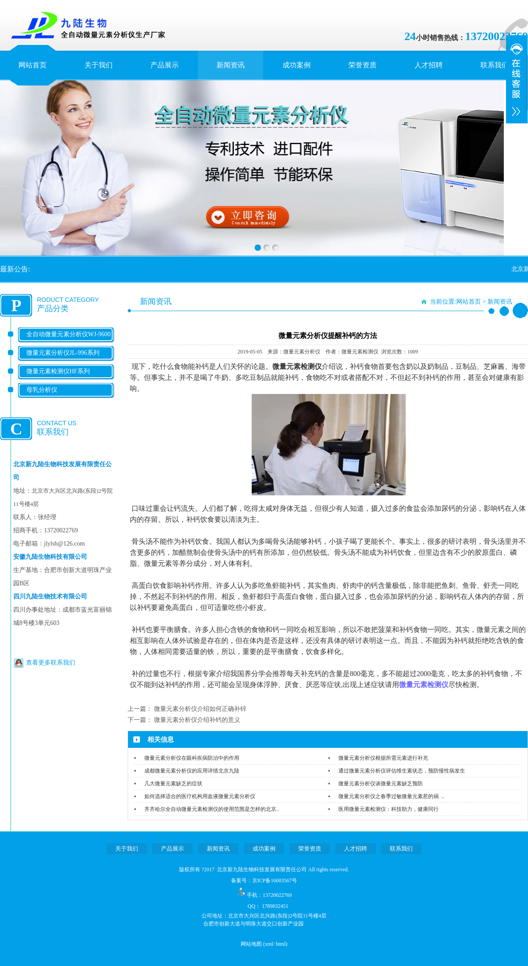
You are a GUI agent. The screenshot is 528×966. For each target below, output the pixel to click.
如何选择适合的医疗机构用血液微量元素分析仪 (199, 796)
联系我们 (494, 65)
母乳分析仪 (41, 389)
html (281, 944)
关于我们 (98, 65)
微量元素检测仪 (423, 684)
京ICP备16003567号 (274, 880)
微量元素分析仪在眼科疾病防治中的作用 (191, 758)
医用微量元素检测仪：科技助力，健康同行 (388, 809)
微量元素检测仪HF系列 (58, 371)
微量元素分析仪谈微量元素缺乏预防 (380, 783)
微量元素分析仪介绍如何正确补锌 (200, 709)
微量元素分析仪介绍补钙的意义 (197, 720)
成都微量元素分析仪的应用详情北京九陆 (191, 771)
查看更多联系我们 (50, 662)
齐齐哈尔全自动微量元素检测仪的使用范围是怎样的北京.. (211, 809)
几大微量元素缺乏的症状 (173, 783)
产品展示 (164, 65)
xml (269, 944)
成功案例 (296, 65)
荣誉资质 (362, 65)
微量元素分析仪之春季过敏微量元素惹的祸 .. (391, 796)
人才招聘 (428, 65)
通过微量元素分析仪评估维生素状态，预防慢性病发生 (401, 771)
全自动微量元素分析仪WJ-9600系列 (68, 341)
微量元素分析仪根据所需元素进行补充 (383, 758)
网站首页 (32, 65)
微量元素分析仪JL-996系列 (62, 352)
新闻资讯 (230, 65)
